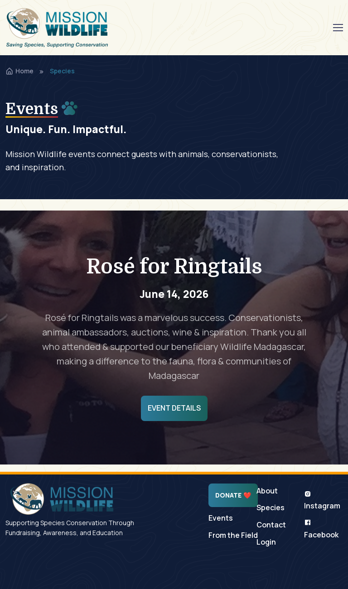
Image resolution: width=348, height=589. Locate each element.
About (267, 491)
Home (19, 71)
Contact (271, 525)
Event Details (174, 408)
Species (270, 507)
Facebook (321, 529)
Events (220, 518)
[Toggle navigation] (337, 27)
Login (266, 542)
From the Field (233, 535)
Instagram (322, 500)
